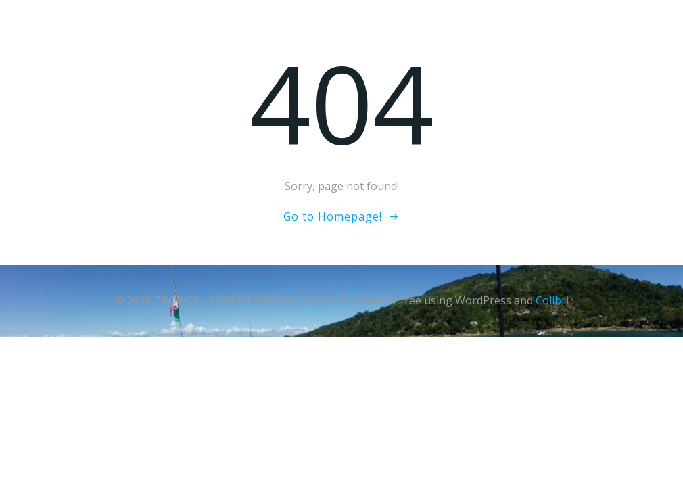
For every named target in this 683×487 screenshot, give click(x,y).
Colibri (552, 300)
